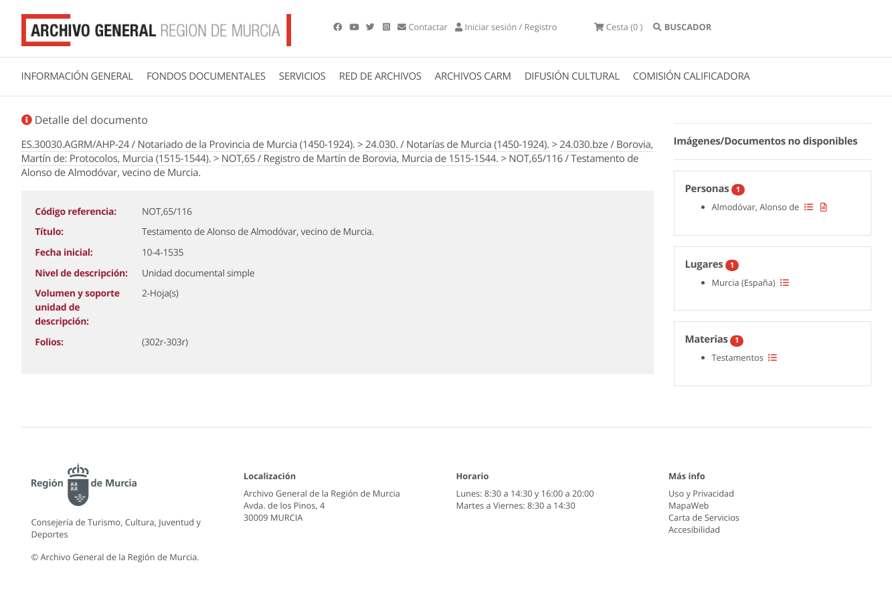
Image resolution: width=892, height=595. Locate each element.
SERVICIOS (302, 76)
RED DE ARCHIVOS (380, 76)
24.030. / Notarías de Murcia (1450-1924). (457, 144)
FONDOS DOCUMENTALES (206, 76)
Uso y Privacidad (701, 493)
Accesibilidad (694, 529)
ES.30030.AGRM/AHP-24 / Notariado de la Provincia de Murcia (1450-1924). (188, 144)
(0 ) (618, 27)
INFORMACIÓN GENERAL (77, 76)
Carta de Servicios (703, 517)
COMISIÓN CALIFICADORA (691, 76)
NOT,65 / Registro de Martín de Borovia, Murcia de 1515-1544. (360, 158)
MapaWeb (688, 505)
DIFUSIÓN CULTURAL (572, 76)
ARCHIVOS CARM (473, 76)
